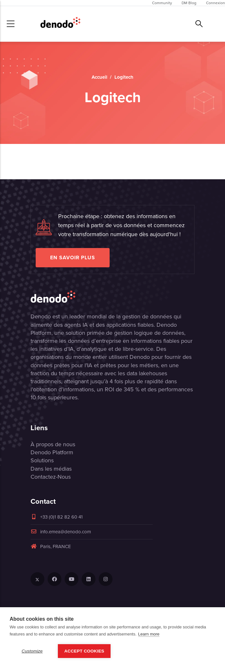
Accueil (99, 77)
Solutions (42, 460)
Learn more (148, 634)
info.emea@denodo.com (61, 531)
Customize (32, 651)
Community (162, 3)
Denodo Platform (52, 452)
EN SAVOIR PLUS (72, 257)
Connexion (215, 3)
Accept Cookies (84, 651)
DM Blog (189, 3)
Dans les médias (51, 469)
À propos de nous (53, 444)
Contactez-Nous (51, 477)
